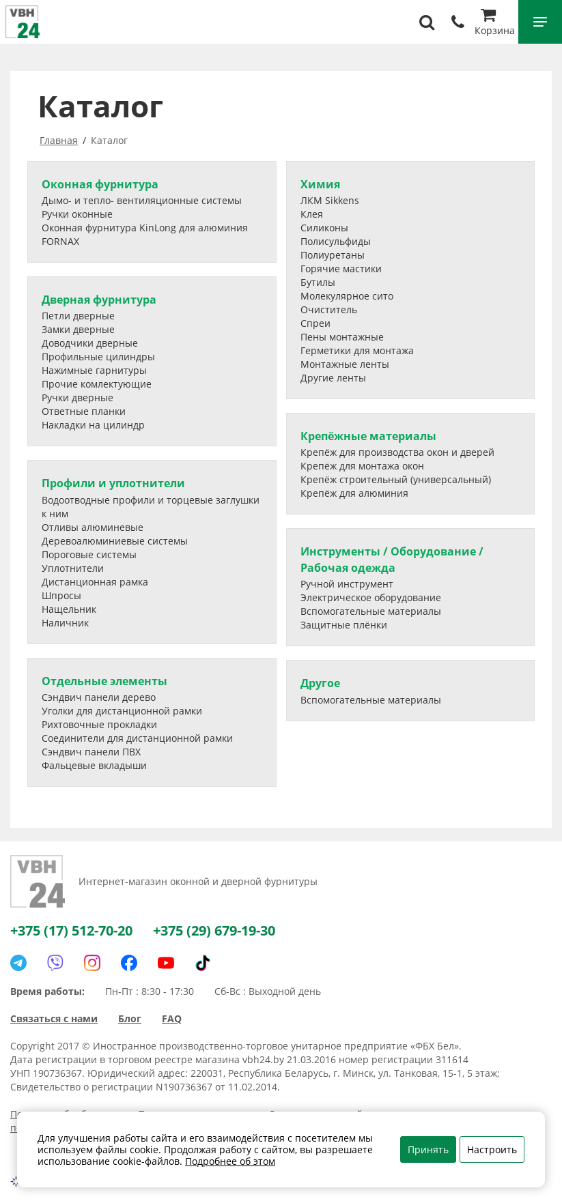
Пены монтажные (342, 336)
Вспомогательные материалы (370, 611)
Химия (320, 184)
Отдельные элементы (104, 681)
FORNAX (60, 241)
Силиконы (324, 227)
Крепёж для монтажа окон (362, 465)
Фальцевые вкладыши (94, 765)
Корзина (495, 23)
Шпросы (61, 595)
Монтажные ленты (344, 364)
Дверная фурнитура (99, 299)
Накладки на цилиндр (93, 424)
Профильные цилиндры (98, 356)
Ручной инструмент (346, 583)
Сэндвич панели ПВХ (91, 751)
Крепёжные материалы (368, 436)
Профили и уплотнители (113, 483)
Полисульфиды (335, 241)
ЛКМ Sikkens (329, 200)
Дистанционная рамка (95, 581)
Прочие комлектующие (97, 383)
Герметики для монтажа (357, 350)
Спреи (315, 323)
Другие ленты (333, 377)
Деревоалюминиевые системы (115, 540)
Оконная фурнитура (100, 184)
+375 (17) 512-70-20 (71, 930)
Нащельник (69, 609)
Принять (428, 1149)
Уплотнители (73, 568)
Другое (320, 683)
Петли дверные (78, 315)
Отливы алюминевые (92, 527)
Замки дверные (78, 329)
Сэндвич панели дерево (99, 697)
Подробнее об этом (230, 1161)
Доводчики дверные (90, 342)
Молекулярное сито (346, 295)
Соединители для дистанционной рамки (137, 738)
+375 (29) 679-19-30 (214, 930)
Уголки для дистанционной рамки (122, 710)
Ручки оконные (77, 213)
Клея (311, 213)
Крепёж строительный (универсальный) (395, 479)
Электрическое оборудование (370, 597)
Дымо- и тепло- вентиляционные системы (142, 200)
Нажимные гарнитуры (94, 370)
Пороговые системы (89, 554)
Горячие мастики (341, 268)
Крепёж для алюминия (354, 493)
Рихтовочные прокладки (99, 724)
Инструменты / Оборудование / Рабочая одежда (391, 559)
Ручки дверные (77, 397)
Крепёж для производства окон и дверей (397, 452)
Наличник (65, 622)
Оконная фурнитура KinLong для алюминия (145, 227)
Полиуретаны (332, 254)
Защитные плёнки (343, 624)
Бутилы (317, 282)
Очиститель (328, 309)
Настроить (492, 1149)
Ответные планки (84, 411)
